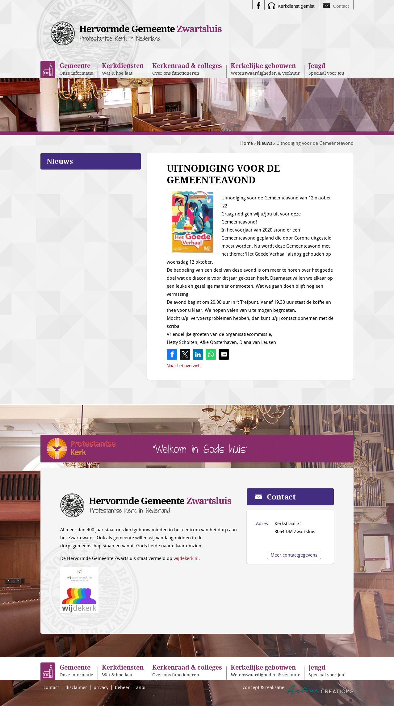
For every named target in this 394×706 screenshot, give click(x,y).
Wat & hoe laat (123, 68)
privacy (101, 687)
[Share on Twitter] (185, 354)
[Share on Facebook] (172, 354)
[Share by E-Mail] (224, 354)
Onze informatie (76, 68)
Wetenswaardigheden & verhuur (265, 68)
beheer (122, 687)
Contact (341, 6)
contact (51, 687)
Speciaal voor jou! (327, 68)
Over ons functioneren (187, 68)
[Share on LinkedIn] (198, 354)
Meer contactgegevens (293, 555)
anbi (140, 687)
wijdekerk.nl (186, 558)
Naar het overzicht (184, 365)
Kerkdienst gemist (296, 6)
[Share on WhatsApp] (211, 354)
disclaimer (76, 687)
